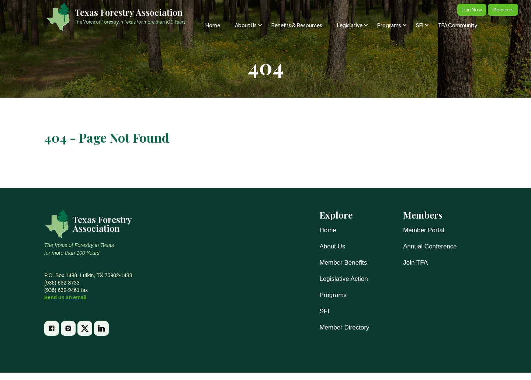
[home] (119, 17)
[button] (248, 25)
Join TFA (415, 262)
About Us (332, 246)
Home (212, 25)
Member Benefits (343, 262)
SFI (324, 311)
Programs (333, 295)
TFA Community (457, 25)
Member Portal (423, 230)
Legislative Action (343, 278)
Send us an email (65, 297)
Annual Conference (430, 246)
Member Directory (344, 327)
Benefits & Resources (296, 25)
